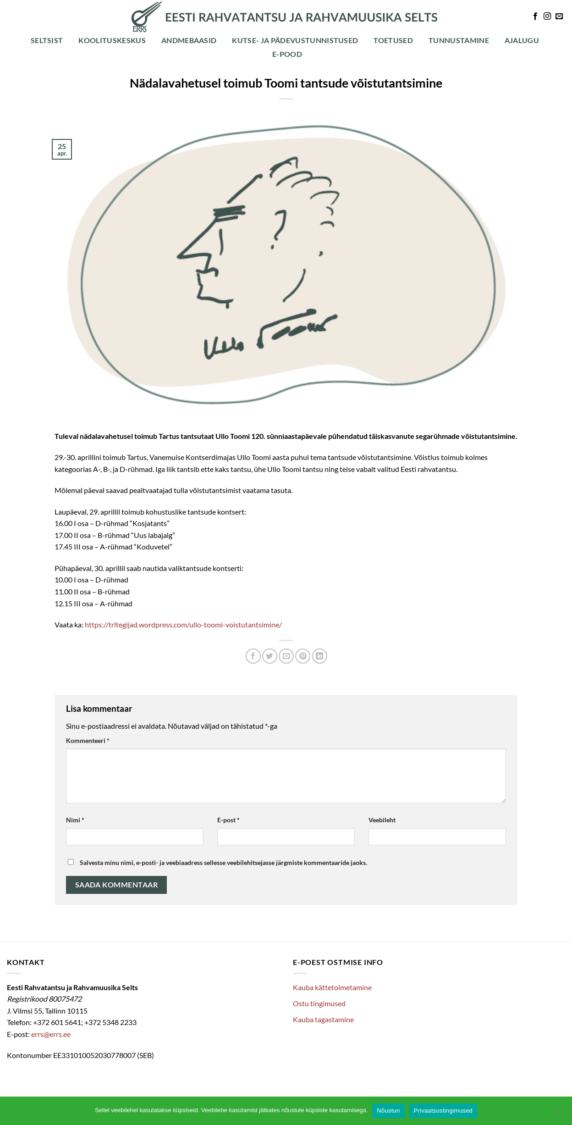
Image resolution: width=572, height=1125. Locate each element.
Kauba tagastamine (323, 1019)
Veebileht (382, 820)
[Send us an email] (559, 16)
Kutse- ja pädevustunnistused (295, 40)
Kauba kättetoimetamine (332, 987)
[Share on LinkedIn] (319, 656)
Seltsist (47, 40)
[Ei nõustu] (559, 1113)
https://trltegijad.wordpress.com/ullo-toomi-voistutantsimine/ (183, 624)
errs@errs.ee (51, 1034)
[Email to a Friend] (286, 656)
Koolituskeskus (111, 40)
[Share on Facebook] (253, 656)
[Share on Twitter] (269, 656)
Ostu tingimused (319, 1003)
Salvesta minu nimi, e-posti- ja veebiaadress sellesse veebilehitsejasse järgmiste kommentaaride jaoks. (223, 862)
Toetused (393, 40)
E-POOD (287, 54)
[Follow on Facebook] (535, 16)
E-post (228, 820)
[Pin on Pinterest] (302, 656)
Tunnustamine (459, 40)
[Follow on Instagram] (547, 16)
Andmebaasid (189, 40)
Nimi (75, 820)
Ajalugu (522, 40)
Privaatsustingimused (443, 1110)
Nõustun (388, 1110)
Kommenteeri (88, 740)
